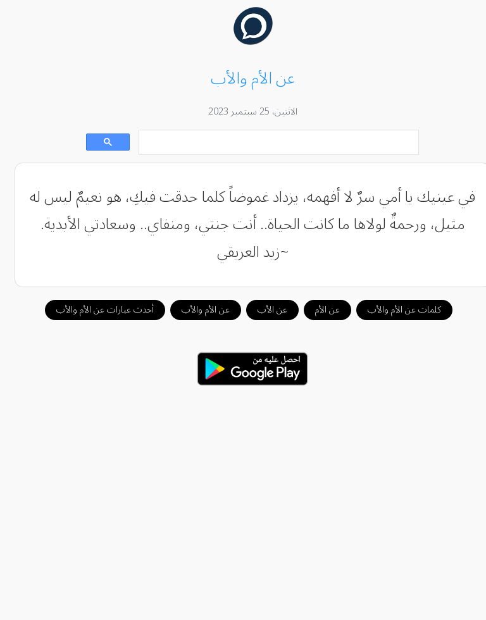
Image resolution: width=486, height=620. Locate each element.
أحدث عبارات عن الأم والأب (95, 310)
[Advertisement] (243, 496)
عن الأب (263, 310)
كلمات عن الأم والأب (395, 310)
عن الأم (318, 310)
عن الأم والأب (196, 310)
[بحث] (270, 142)
